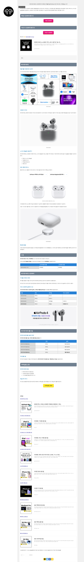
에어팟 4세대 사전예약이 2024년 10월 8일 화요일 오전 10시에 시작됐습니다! (48, 4)
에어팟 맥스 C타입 (24, 398)
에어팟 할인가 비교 (30, 36)
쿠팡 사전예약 (48, 20)
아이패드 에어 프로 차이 (25, 449)
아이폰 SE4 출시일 (24, 466)
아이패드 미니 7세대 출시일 (26, 432)
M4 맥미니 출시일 (24, 516)
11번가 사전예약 (48, 32)
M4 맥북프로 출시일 (24, 499)
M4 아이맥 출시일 (24, 533)
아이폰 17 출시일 (23, 482)
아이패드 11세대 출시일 (25, 415)
